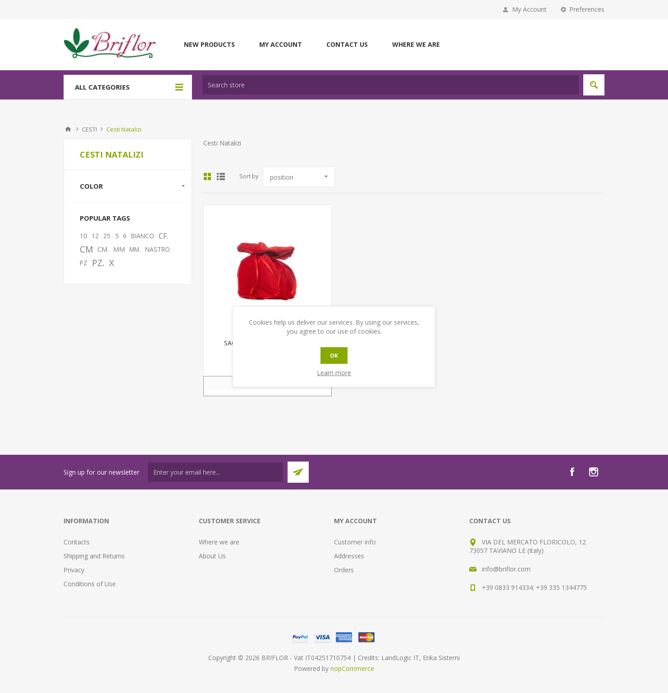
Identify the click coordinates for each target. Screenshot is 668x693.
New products (209, 44)
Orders (344, 570)
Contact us (347, 44)
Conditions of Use (90, 584)
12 (95, 235)
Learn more (334, 372)
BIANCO (142, 235)
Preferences (586, 9)
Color (91, 185)
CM (86, 249)
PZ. (98, 263)
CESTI (89, 129)
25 (106, 235)
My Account (529, 9)
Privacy (74, 570)
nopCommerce (352, 668)
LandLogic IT (400, 657)
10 (83, 235)
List (221, 176)
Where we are (416, 44)
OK (334, 355)
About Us (212, 556)
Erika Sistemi (441, 657)
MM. (135, 249)
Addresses (349, 556)
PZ (83, 262)
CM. (103, 249)
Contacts (77, 542)
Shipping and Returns (94, 556)
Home (68, 129)
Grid (207, 176)
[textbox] (390, 85)
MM (119, 249)
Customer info (355, 542)
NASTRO (157, 249)
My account (280, 44)
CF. (163, 236)
